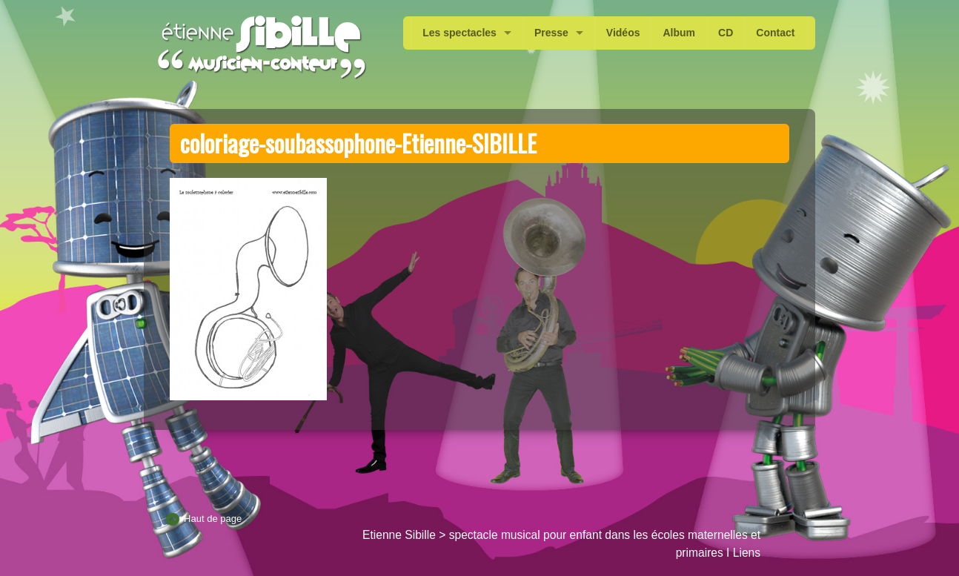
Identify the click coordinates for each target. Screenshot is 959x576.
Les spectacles (459, 33)
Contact (775, 33)
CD (725, 33)
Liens (746, 552)
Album (679, 33)
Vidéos (623, 33)
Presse (551, 33)
